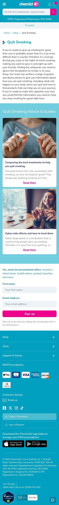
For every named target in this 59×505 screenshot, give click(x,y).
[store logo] (29, 4)
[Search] (53, 12)
